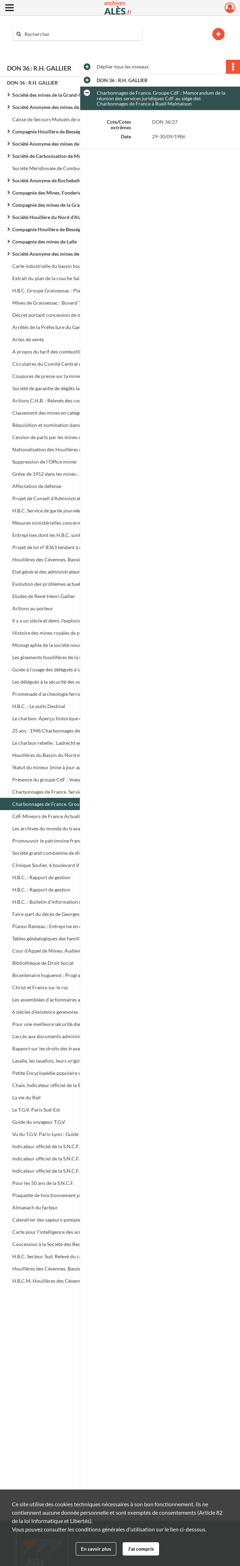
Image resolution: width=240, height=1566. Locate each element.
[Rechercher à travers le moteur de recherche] (81, 34)
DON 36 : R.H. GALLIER (32, 83)
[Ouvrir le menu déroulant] (9, 8)
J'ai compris (141, 1549)
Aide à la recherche (37, 46)
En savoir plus (96, 1549)
